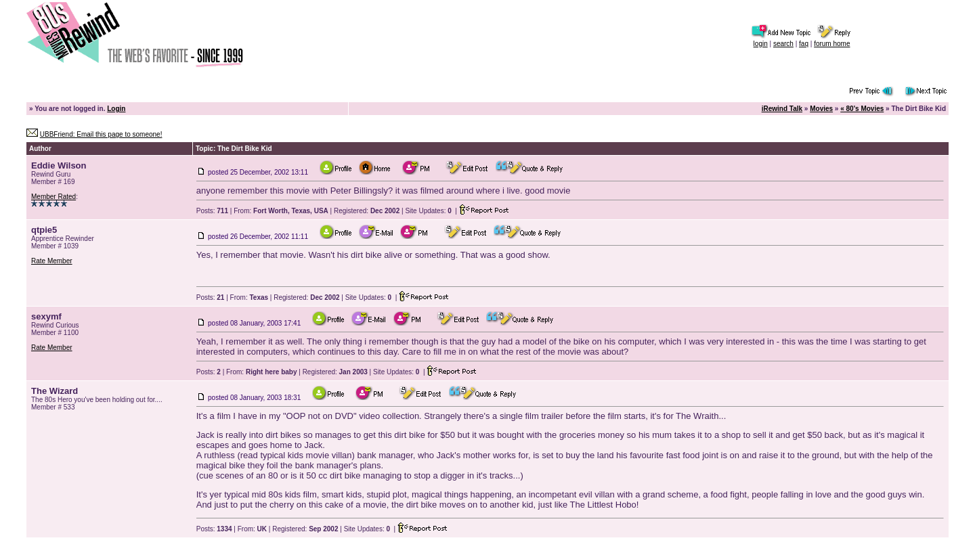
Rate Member (51, 261)
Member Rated (53, 196)
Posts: (212, 211)
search (783, 43)
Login (116, 108)
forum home (832, 43)
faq (803, 43)
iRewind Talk (782, 108)
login (761, 43)
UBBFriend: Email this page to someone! (101, 134)
